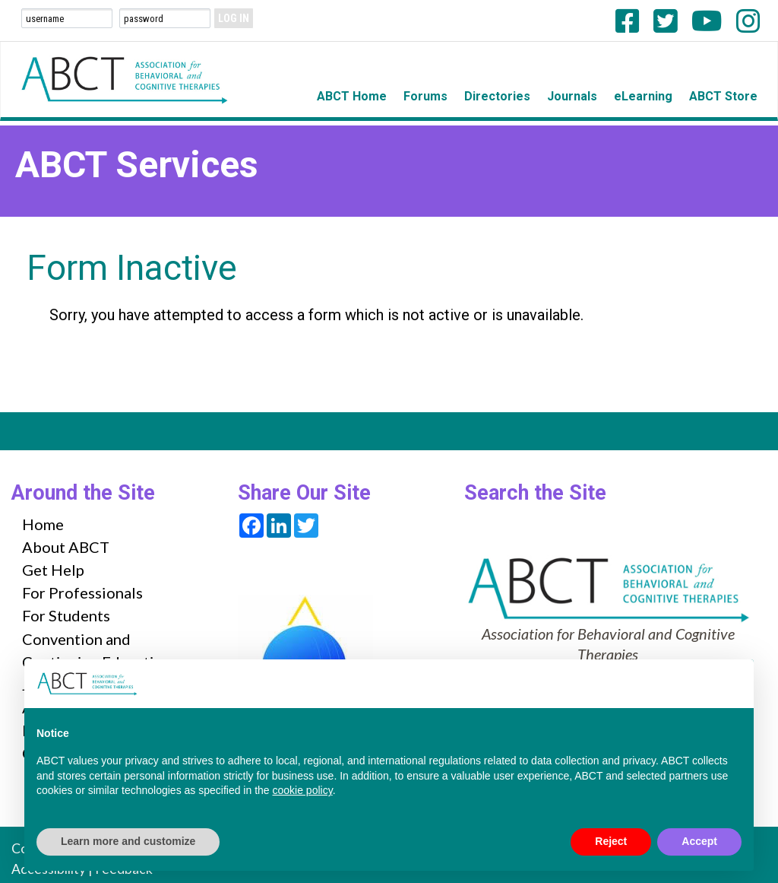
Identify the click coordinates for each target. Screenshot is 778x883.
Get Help (53, 570)
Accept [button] (699, 841)
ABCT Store (723, 96)
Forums (425, 96)
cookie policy (303, 790)
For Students (66, 615)
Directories (497, 96)
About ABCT (65, 547)
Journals (572, 96)
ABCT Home (352, 96)
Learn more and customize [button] (128, 841)
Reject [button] (611, 841)
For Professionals (82, 592)
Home (43, 524)
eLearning (643, 96)
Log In (233, 18)
